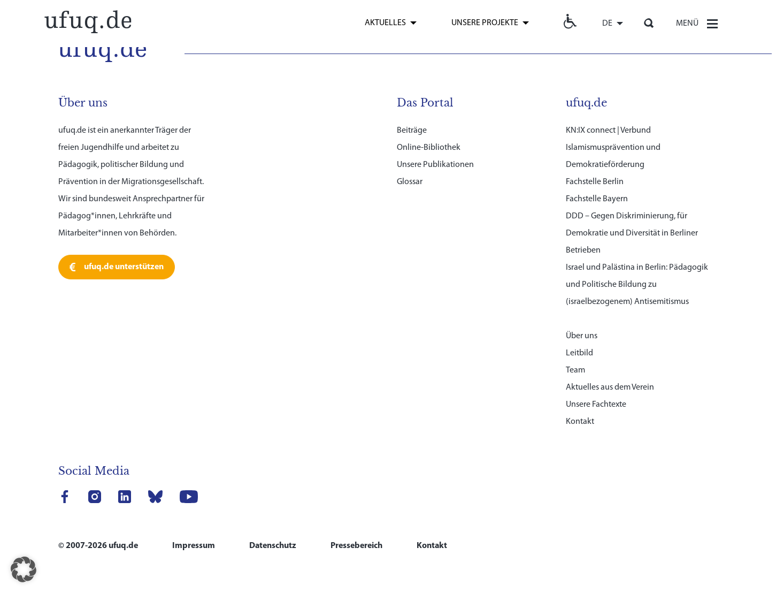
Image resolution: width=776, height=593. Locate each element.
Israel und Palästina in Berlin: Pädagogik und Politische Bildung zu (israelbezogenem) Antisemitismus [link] (637, 284)
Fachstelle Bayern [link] (597, 199)
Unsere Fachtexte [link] (596, 404)
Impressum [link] (193, 546)
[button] (23, 569)
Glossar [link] (409, 182)
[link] (88, 20)
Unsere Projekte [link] (484, 23)
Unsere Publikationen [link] (435, 165)
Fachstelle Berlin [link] (595, 182)
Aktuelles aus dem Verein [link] (610, 387)
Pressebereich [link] (356, 546)
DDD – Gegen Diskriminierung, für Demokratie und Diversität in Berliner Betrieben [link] (632, 233)
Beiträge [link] (412, 130)
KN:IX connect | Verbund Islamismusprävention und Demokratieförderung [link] (613, 147)
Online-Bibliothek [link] (428, 147)
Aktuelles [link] (385, 23)
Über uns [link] (581, 336)
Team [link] (575, 370)
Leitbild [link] (579, 353)
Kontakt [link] (580, 421)
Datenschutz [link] (272, 546)
